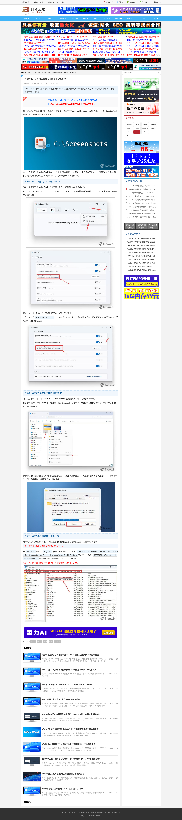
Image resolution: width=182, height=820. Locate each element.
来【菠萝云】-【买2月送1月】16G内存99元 (39, 40)
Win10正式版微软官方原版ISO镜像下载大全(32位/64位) (148, 200)
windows (128, 136)
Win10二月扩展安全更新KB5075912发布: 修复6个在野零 (147, 259)
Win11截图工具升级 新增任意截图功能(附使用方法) (63, 774)
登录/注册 (109, 2)
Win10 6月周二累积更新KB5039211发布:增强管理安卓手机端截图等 (70, 729)
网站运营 (130, 18)
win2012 (137, 128)
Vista (153, 132)
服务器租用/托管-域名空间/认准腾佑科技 (141, 52)
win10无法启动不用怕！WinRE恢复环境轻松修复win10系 (149, 203)
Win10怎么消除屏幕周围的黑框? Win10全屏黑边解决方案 (147, 252)
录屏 (50, 641)
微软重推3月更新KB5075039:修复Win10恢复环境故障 (146, 245)
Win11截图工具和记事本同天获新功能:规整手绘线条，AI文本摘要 (69, 670)
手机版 (121, 2)
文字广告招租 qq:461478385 (103, 37)
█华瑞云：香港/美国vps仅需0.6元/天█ (106, 52)
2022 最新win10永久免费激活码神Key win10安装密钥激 (148, 210)
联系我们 (82, 812)
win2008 (128, 128)
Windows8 (153, 128)
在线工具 (60, 2)
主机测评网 (50, 2)
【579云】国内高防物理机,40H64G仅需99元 (40, 46)
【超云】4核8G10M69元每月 (68, 52)
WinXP (145, 124)
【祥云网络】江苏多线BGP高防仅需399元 (142, 49)
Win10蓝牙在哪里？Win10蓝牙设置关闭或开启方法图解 (148, 214)
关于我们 (65, 812)
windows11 (145, 132)
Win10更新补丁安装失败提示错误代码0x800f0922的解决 (147, 270)
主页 (31, 72)
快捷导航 (156, 2)
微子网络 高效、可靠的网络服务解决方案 (107, 49)
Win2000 (137, 124)
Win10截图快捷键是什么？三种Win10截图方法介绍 (147, 193)
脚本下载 (74, 18)
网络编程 (51, 18)
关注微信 (145, 2)
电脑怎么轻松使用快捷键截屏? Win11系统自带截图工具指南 (67, 685)
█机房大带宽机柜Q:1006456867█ (139, 40)
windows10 (55, 72)
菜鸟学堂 (25, 2)
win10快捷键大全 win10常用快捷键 (141, 196)
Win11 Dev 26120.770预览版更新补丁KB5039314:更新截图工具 (68, 744)
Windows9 (129, 132)
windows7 (145, 128)
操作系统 (118, 18)
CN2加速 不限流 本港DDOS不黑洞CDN (72, 37)
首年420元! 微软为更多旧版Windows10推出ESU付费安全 (147, 256)
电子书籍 (107, 18)
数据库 (85, 18)
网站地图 (99, 812)
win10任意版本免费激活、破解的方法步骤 (144, 207)
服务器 (95, 18)
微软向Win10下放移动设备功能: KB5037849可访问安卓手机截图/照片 (71, 759)
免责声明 (91, 812)
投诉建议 (108, 812)
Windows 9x (128, 124)
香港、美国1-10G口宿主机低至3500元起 (107, 46)
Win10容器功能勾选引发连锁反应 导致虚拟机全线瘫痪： (147, 263)
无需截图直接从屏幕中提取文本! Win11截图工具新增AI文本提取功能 (70, 655)
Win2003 (153, 124)
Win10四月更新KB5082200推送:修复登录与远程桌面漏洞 (147, 238)
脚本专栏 (63, 18)
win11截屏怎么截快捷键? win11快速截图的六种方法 (63, 789)
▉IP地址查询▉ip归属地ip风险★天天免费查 (74, 43)
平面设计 (142, 18)
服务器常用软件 (37, 2)
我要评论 (56, 83)
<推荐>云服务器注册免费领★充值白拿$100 (39, 37)
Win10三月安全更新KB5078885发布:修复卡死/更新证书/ (147, 242)
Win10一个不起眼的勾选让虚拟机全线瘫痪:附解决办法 (146, 266)
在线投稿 (117, 812)
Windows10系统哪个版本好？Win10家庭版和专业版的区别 (149, 189)
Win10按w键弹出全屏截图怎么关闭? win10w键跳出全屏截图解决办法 (71, 714)
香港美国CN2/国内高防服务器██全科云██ (39, 55)
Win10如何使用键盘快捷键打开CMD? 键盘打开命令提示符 (148, 249)
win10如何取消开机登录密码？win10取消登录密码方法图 (149, 186)
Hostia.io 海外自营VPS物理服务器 (105, 40)
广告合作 (73, 812)
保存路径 (57, 641)
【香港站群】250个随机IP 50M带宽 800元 (73, 46)
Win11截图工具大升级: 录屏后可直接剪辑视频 (61, 699)
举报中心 (133, 2)
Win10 (33, 641)
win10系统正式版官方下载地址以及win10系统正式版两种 (149, 217)
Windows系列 (46, 72)
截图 (45, 641)
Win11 (39, 641)
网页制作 (39, 18)
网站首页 (27, 18)
